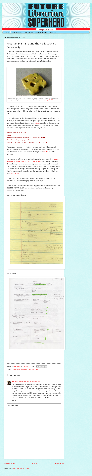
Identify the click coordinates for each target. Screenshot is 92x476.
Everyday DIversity (17, 32)
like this (46, 152)
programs (35, 369)
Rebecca (15, 381)
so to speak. (15, 173)
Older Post (59, 463)
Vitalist (37, 123)
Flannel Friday (29, 32)
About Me (53, 32)
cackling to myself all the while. (48, 100)
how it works (16, 369)
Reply (14, 400)
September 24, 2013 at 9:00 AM (29, 381)
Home (7, 32)
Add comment (13, 405)
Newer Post (9, 463)
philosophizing (26, 369)
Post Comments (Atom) (21, 468)
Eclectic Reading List (41, 32)
